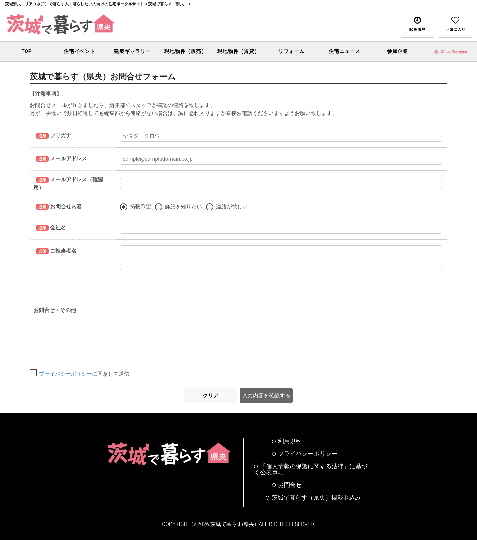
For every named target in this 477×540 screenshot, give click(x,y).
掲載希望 (140, 206)
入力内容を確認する (266, 395)
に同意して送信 (84, 374)
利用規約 (287, 441)
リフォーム (291, 51)
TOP (26, 51)
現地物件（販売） (185, 51)
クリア (211, 395)
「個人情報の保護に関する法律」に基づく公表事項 (310, 469)
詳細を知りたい (183, 206)
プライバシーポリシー (65, 374)
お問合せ (287, 485)
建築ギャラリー (132, 51)
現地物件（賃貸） (238, 51)
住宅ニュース (344, 51)
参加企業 (397, 51)
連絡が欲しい (232, 206)
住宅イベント (79, 51)
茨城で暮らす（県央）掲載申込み (313, 498)
